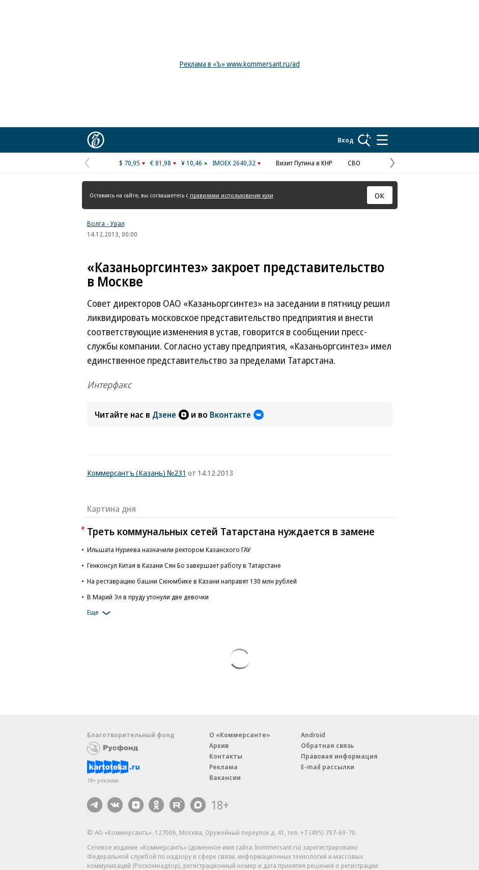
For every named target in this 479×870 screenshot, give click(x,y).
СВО (354, 162)
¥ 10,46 (191, 162)
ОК (379, 195)
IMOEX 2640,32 (234, 162)
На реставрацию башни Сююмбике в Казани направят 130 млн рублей (192, 581)
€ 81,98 (160, 162)
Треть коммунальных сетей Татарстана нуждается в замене (231, 531)
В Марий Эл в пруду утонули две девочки (148, 596)
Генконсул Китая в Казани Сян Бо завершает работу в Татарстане (184, 565)
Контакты (225, 756)
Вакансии (225, 777)
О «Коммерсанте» (239, 734)
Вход (345, 139)
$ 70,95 (129, 162)
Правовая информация (339, 756)
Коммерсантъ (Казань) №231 (136, 473)
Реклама (223, 766)
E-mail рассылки (327, 766)
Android (313, 734)
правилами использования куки (231, 195)
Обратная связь (327, 745)
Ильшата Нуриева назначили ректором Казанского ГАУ (169, 549)
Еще (100, 613)
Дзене (170, 415)
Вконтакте (237, 415)
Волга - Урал (106, 223)
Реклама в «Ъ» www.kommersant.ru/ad (240, 64)
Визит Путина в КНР (304, 162)
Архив (219, 745)
